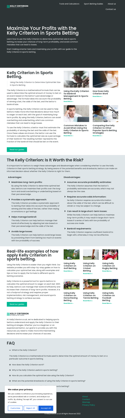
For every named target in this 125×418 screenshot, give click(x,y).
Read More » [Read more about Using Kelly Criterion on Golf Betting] (68, 271)
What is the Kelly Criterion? (24, 350)
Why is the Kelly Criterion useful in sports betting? (35, 370)
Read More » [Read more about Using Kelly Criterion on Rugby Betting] (107, 271)
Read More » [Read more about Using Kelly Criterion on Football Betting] (107, 303)
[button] (62, 350)
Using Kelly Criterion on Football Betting (108, 297)
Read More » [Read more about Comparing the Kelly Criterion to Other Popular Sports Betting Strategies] (97, 136)
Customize (15, 408)
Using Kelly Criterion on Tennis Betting (90, 295)
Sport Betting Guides (93, 3)
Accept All (46, 408)
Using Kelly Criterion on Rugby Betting (109, 266)
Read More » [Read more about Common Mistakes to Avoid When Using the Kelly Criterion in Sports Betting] (68, 136)
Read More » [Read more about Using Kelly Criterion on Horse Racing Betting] (68, 303)
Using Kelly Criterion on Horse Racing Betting (71, 297)
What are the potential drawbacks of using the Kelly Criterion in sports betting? (48, 381)
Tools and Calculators (69, 3)
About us (112, 3)
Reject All (30, 408)
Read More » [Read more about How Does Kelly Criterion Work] (97, 96)
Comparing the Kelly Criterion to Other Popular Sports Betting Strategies (105, 129)
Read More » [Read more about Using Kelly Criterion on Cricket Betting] (88, 274)
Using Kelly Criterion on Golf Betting (70, 266)
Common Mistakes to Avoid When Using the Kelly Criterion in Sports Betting (76, 129)
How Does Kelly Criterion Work (101, 92)
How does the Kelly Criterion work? (28, 364)
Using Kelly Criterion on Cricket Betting (89, 267)
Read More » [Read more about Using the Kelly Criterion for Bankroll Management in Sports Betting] (68, 101)
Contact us (111, 9)
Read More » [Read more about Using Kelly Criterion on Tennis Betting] (88, 301)
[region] (30, 399)
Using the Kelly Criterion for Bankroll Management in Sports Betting (76, 95)
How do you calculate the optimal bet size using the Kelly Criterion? (43, 375)
